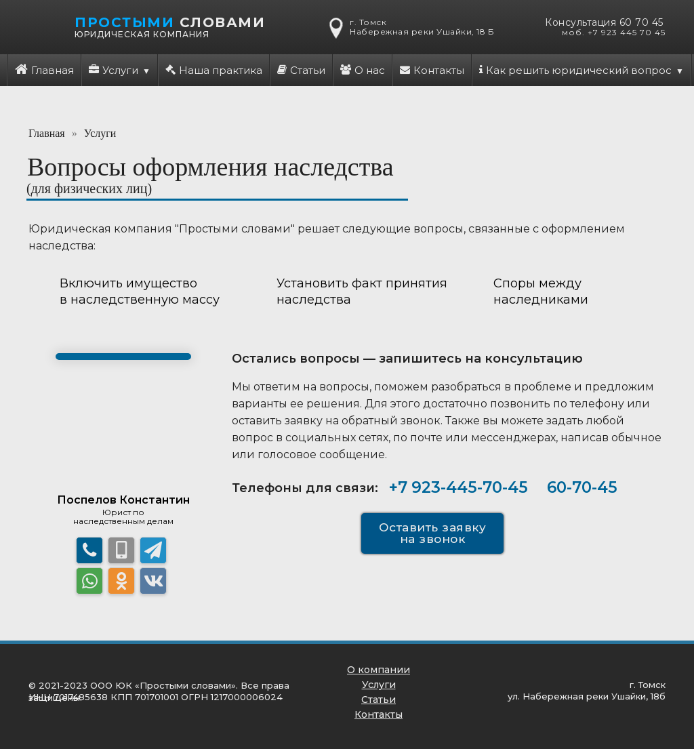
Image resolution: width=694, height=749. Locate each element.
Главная (44, 70)
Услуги (113, 70)
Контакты (432, 70)
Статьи (301, 70)
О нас (362, 70)
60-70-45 (582, 487)
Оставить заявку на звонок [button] (433, 533)
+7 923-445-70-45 (458, 487)
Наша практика (213, 70)
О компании (378, 670)
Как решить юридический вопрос (575, 70)
